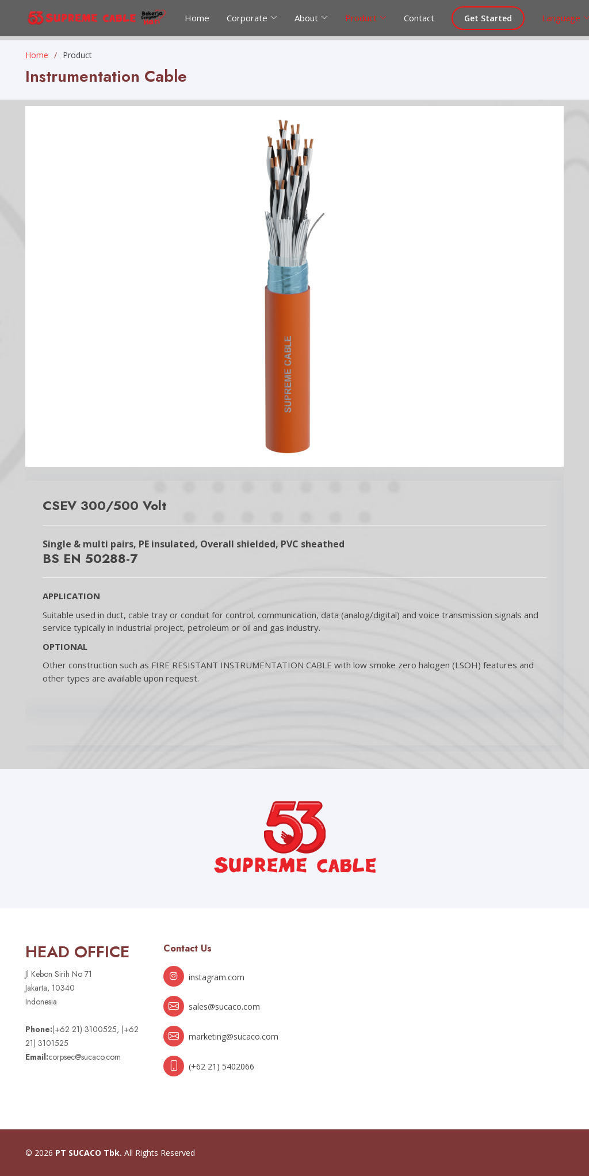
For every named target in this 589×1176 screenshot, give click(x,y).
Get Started (488, 18)
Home (197, 18)
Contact (419, 18)
